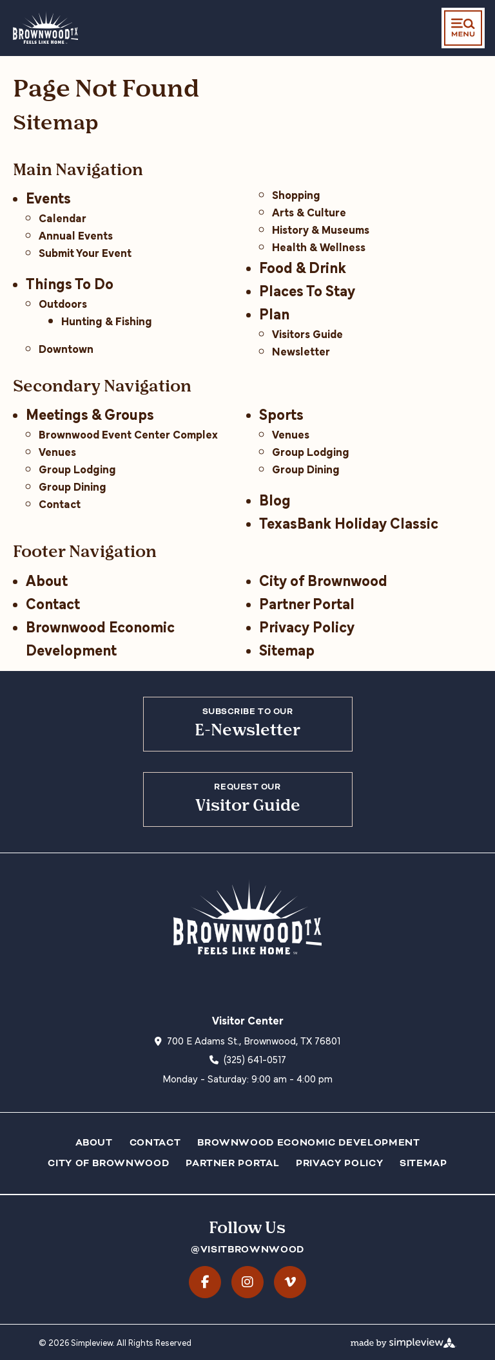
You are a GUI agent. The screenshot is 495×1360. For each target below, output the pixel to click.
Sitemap (287, 648)
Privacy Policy (306, 625)
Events (48, 196)
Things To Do (69, 282)
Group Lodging (77, 468)
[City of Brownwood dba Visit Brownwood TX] (45, 27)
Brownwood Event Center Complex (128, 434)
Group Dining (72, 486)
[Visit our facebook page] (205, 1282)
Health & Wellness (318, 246)
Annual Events (76, 235)
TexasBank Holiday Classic (348, 522)
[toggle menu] (463, 28)
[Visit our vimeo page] (290, 1282)
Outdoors (63, 303)
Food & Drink (302, 266)
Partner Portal (306, 602)
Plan (274, 312)
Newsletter (301, 351)
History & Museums (320, 229)
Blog (275, 498)
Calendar (62, 217)
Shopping (296, 194)
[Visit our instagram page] (247, 1282)
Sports (281, 413)
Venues (57, 451)
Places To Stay (307, 289)
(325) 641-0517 (255, 1059)
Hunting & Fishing (106, 320)
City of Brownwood (323, 579)
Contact (60, 503)
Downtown (66, 348)
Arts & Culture (309, 211)
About (47, 579)
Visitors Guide (307, 333)
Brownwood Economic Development (308, 1143)
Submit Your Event (85, 252)
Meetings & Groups (90, 413)
